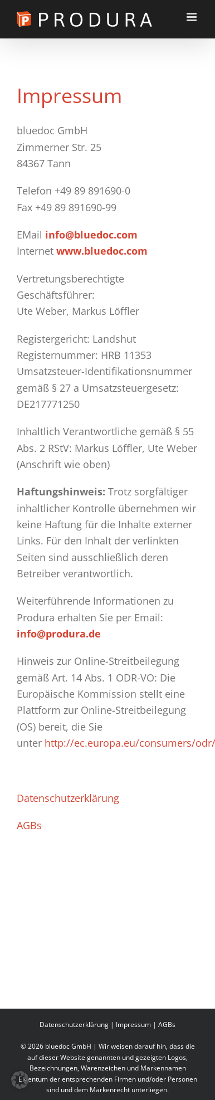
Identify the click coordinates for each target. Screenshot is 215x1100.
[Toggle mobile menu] (192, 17)
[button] (20, 1080)
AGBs (29, 825)
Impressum (133, 1024)
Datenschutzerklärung (68, 798)
